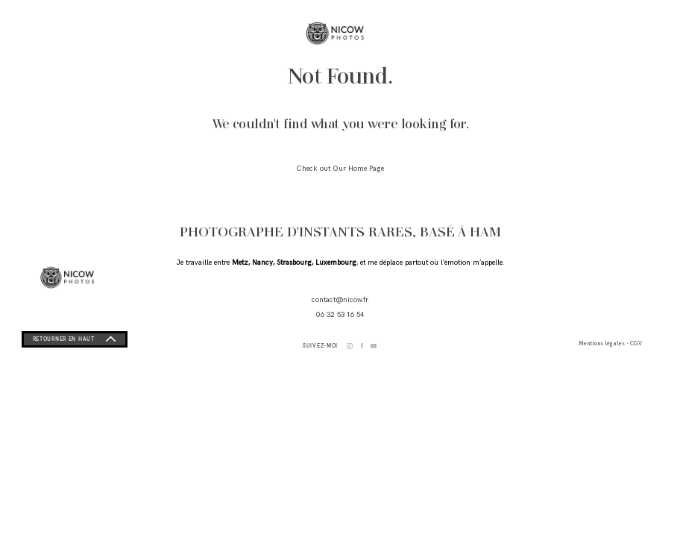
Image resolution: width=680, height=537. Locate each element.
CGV (648, 344)
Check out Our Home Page (340, 168)
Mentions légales (605, 344)
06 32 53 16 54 (340, 314)
